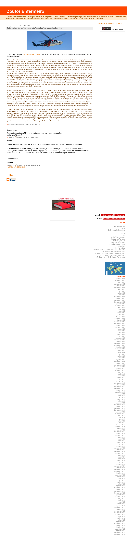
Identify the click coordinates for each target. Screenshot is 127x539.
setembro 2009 (119, 361)
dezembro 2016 (119, 513)
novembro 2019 (119, 532)
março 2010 (121, 372)
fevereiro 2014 (120, 453)
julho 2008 (121, 336)
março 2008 (121, 329)
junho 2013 (121, 442)
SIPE (123, 233)
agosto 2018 (120, 531)
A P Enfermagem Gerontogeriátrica (112, 255)
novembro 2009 (119, 365)
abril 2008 (121, 331)
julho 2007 (121, 315)
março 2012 (121, 415)
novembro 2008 (119, 343)
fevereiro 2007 (120, 306)
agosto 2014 (120, 464)
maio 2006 (121, 291)
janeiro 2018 (120, 527)
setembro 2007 (119, 318)
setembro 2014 (119, 466)
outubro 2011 (120, 406)
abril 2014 (121, 457)
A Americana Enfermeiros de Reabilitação (110, 253)
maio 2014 (121, 459)
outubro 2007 (120, 320)
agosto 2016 (120, 505)
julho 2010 (121, 379)
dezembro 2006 (119, 302)
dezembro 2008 (119, 345)
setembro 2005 (119, 284)
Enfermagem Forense (117, 244)
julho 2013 (121, 444)
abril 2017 (121, 516)
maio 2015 (121, 480)
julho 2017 (121, 520)
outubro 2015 (120, 489)
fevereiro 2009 (120, 349)
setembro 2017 (119, 523)
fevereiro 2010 (120, 370)
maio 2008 (121, 333)
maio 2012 (121, 419)
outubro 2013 (120, 450)
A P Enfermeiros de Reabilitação (113, 252)
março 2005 (121, 282)
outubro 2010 (120, 385)
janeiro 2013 (120, 433)
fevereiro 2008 (120, 327)
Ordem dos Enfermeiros (116, 230)
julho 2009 (121, 358)
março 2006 (121, 289)
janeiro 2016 (120, 495)
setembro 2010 (119, 383)
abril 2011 (121, 396)
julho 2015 (121, 484)
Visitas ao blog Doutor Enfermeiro (110, 23)
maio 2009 (121, 354)
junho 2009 (121, 356)
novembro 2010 (119, 387)
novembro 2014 (119, 469)
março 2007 (121, 307)
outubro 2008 (120, 342)
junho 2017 (121, 518)
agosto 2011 (120, 403)
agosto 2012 (120, 424)
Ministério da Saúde (118, 237)
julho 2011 (121, 401)
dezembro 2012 (119, 432)
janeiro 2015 (120, 473)
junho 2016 (121, 504)
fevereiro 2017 (120, 514)
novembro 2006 (119, 300)
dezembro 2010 (119, 388)
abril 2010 (121, 374)
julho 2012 (121, 423)
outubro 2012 (120, 428)
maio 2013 (121, 441)
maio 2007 (121, 311)
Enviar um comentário (17, 167)
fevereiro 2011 (120, 392)
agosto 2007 (120, 316)
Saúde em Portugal (118, 239)
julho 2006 (121, 295)
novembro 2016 (119, 511)
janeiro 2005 (120, 279)
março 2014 (121, 455)
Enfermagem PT (119, 241)
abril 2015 (121, 478)
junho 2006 (121, 293)
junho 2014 (121, 460)
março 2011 (121, 394)
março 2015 (121, 477)
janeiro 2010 (120, 369)
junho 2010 (121, 378)
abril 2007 (121, 309)
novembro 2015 (119, 491)
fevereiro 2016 (120, 496)
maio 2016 (121, 502)
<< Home (10, 175)
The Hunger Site (119, 226)
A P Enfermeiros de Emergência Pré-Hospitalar (108, 250)
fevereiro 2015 (120, 475)
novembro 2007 (119, 322)
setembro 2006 (119, 297)
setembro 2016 (119, 507)
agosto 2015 (120, 486)
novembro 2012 (119, 430)
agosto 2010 (120, 381)
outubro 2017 (120, 525)
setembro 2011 (119, 405)
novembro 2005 (119, 288)
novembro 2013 (119, 451)
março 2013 (121, 437)
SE (124, 235)
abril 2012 (121, 417)
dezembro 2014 (119, 471)
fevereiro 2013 (120, 435)
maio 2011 (121, 397)
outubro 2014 (120, 468)
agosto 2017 (120, 522)
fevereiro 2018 (120, 529)
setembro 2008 (119, 340)
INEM (123, 228)
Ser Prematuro (120, 248)
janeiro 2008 (120, 325)
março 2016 (121, 498)
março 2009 (121, 351)
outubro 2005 (120, 286)
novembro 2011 (119, 408)
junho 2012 (121, 421)
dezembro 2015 (119, 493)
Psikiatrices (121, 246)
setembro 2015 (119, 487)
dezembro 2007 (119, 324)
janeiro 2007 (120, 304)
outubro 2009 (120, 363)
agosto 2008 (120, 338)
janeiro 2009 (120, 347)
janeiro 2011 (120, 390)
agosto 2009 (120, 360)
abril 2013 (121, 439)
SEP (123, 232)
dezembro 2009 (119, 367)
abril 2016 (121, 500)
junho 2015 (121, 482)
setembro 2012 (119, 426)
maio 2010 (121, 376)
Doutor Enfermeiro (25, 11)
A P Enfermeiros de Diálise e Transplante (110, 257)
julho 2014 (121, 462)
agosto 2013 (120, 446)
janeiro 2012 (120, 412)
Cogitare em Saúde (118, 242)
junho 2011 (121, 399)
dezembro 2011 (119, 410)
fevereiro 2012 (120, 414)
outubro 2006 (120, 298)
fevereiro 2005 (120, 280)
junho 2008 (121, 334)
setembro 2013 (119, 448)
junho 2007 (121, 313)
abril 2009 (121, 352)
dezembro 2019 (119, 534)
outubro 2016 (120, 509)
